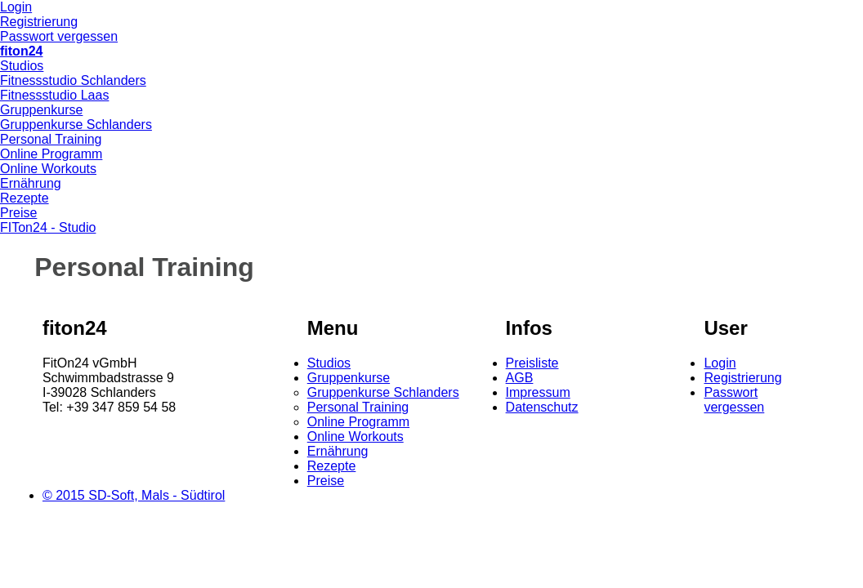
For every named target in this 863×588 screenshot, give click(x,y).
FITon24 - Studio (48, 227)
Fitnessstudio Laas (54, 95)
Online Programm (51, 154)
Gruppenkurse (41, 110)
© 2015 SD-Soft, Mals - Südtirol (133, 495)
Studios (21, 66)
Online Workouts (48, 169)
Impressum (538, 392)
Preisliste (532, 363)
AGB (520, 378)
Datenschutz (542, 407)
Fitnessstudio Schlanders (73, 80)
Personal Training (51, 139)
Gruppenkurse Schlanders (76, 124)
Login (16, 7)
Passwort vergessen (59, 36)
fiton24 (21, 51)
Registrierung (39, 22)
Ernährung (30, 183)
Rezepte (24, 198)
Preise (18, 213)
